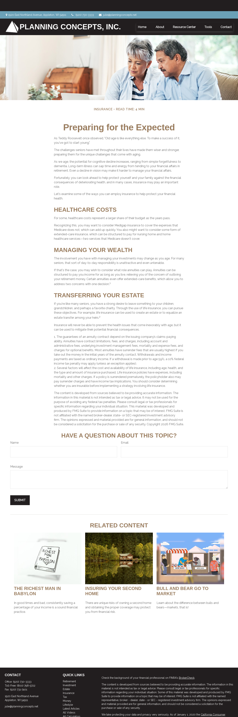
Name (14, 431)
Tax (65, 685)
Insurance (68, 681)
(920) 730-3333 (82, 3)
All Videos (69, 701)
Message (16, 455)
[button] (142, 15)
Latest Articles (71, 697)
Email (124, 431)
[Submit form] (20, 489)
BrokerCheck (186, 666)
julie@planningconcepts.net (117, 3)
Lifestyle (68, 693)
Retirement (69, 670)
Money (67, 689)
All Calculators (71, 705)
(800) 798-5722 (26, 674)
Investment (69, 674)
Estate (66, 678)
